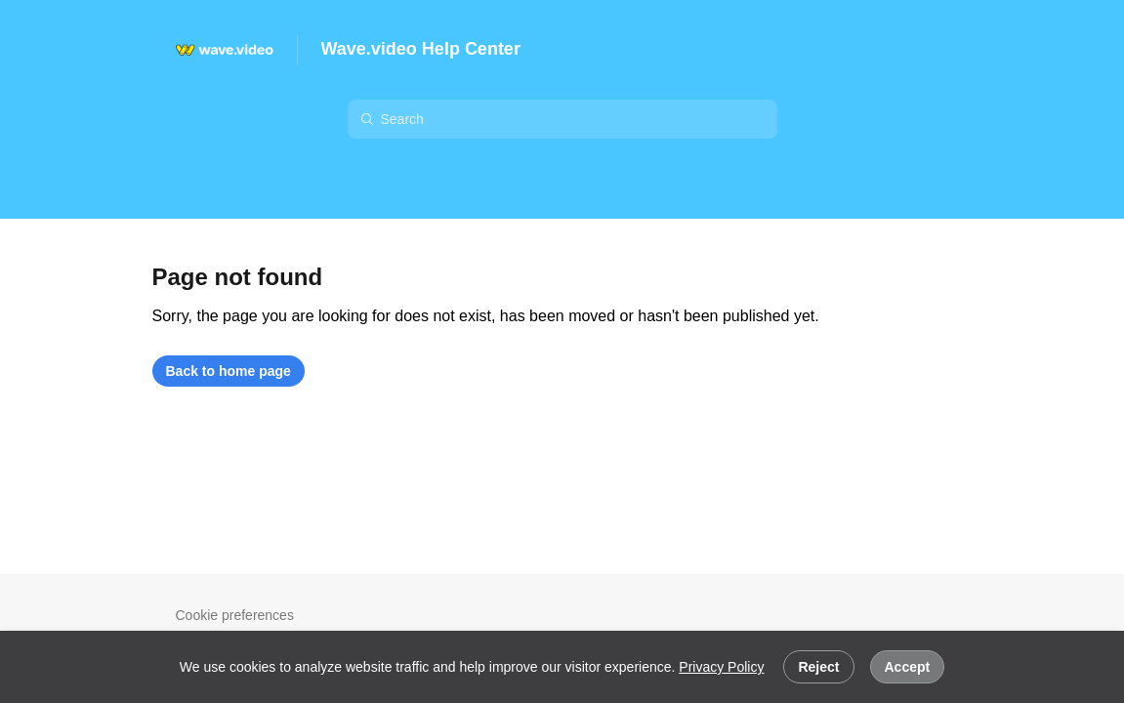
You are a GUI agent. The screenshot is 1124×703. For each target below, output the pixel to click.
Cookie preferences (235, 615)
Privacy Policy (721, 667)
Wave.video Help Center (420, 49)
